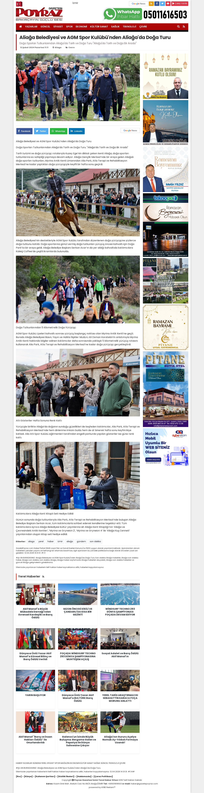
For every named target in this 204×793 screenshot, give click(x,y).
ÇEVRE (143, 26)
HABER (19, 763)
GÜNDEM (37, 763)
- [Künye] (27, 776)
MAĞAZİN (65, 763)
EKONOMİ (81, 26)
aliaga (58, 47)
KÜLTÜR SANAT (99, 26)
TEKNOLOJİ (129, 26)
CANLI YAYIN (179, 3)
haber (50, 541)
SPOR (69, 26)
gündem (81, 541)
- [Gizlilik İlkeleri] (64, 776)
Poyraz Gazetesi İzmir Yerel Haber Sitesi (96, 780)
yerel (41, 541)
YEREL (44, 763)
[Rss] (19, 776)
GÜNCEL (45, 26)
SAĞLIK (115, 26)
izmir (60, 541)
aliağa (70, 541)
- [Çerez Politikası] (102, 776)
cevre (72, 47)
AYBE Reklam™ (108, 787)
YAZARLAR (31, 26)
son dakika (95, 541)
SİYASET (58, 26)
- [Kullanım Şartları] (44, 776)
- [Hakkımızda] (82, 776)
